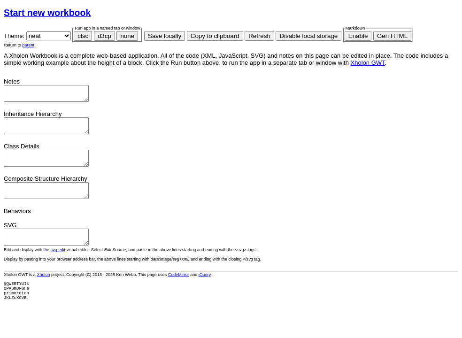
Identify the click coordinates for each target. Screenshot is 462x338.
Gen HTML (392, 35)
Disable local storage (308, 35)
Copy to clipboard (215, 35)
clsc (82, 35)
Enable (358, 35)
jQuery (205, 288)
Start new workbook (47, 13)
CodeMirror (178, 288)
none (127, 35)
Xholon (43, 288)
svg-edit (58, 263)
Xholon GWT (368, 62)
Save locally (164, 35)
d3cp (104, 35)
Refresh (259, 35)
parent (29, 45)
